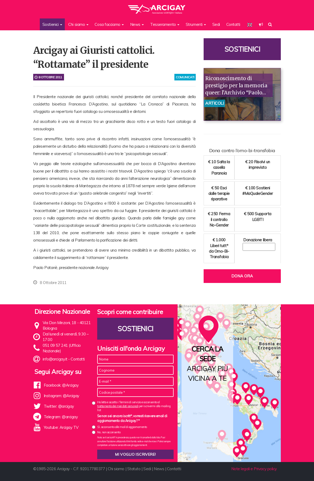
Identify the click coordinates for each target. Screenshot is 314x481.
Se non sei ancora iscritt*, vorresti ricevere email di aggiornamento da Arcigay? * (132, 418)
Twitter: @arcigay (59, 406)
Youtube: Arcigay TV (61, 427)
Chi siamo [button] (78, 24)
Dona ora (242, 275)
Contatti (233, 24)
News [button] (137, 24)
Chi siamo (116, 468)
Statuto (134, 468)
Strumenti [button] (196, 24)
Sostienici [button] (52, 24)
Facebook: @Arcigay (61, 385)
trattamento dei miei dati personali (117, 406)
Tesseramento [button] (164, 24)
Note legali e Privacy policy (254, 468)
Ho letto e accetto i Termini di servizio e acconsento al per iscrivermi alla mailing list (133, 406)
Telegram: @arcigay (61, 416)
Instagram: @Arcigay (61, 395)
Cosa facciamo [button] (109, 24)
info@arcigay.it (55, 359)
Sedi (216, 24)
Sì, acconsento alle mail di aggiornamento (122, 427)
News (159, 468)
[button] (261, 24)
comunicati (185, 77)
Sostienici (242, 49)
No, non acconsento (108, 432)
